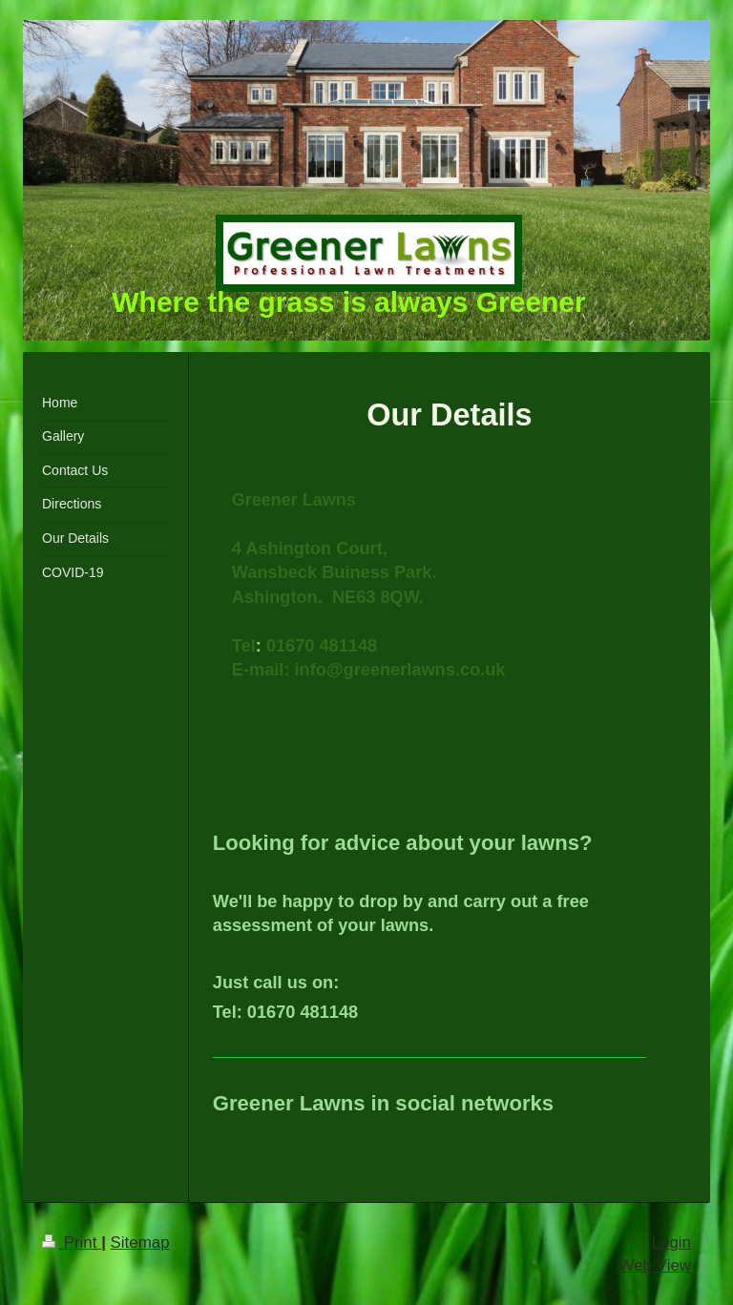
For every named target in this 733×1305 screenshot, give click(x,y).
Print (71, 1242)
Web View (655, 1265)
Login (671, 1242)
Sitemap (140, 1242)
